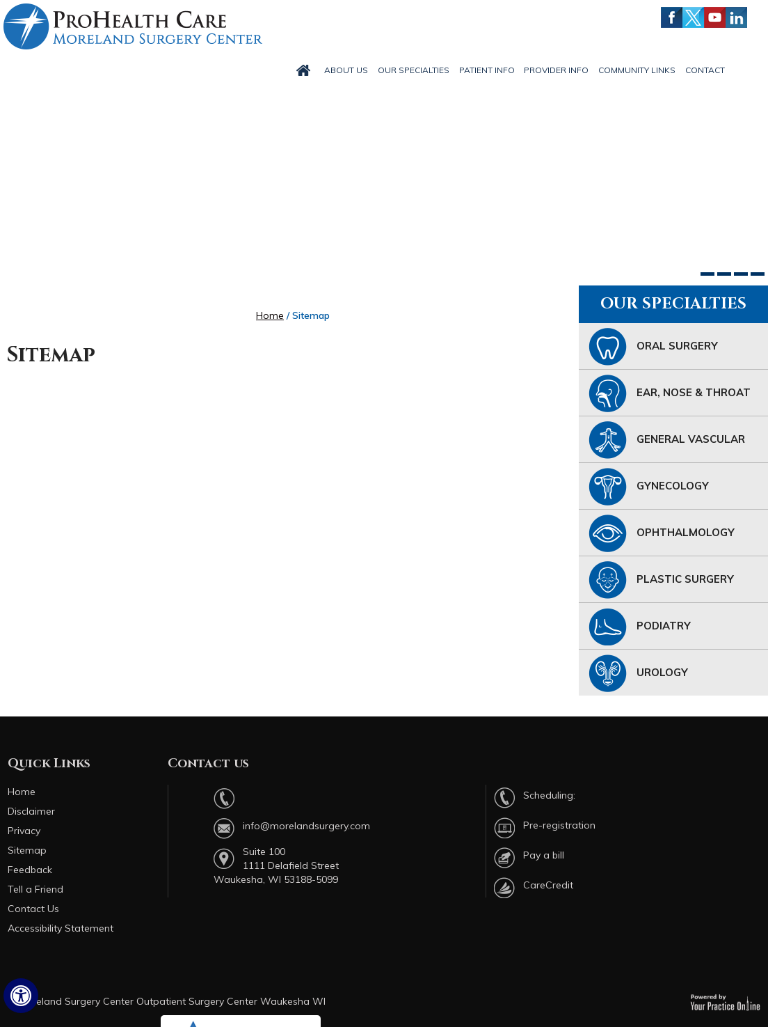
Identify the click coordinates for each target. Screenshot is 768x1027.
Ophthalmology (662, 533)
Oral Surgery (653, 347)
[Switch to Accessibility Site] (20, 995)
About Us (346, 70)
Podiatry (640, 626)
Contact (705, 70)
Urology (638, 673)
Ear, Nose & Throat (670, 393)
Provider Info (556, 70)
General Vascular (667, 440)
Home (270, 315)
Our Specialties (413, 70)
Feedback (30, 869)
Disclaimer (31, 811)
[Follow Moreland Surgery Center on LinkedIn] (736, 17)
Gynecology (649, 486)
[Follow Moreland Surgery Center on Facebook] (671, 17)
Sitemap (27, 850)
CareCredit (548, 885)
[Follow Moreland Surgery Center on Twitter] (693, 17)
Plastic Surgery (661, 580)
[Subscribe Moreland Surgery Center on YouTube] (715, 17)
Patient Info (487, 70)
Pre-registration (559, 825)
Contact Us (33, 908)
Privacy (24, 830)
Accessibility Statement (60, 928)
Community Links (636, 70)
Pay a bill (543, 855)
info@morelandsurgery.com (306, 826)
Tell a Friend (35, 889)
